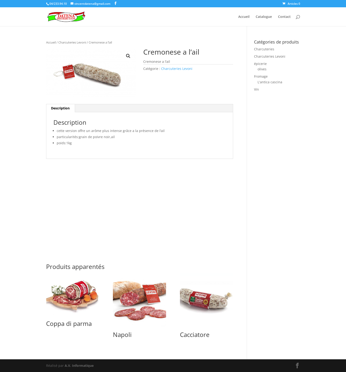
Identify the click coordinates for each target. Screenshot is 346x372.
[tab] (60, 108)
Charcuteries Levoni (72, 42)
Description (60, 108)
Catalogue (264, 17)
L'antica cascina (270, 82)
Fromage (261, 76)
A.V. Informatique (79, 365)
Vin (256, 89)
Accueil (244, 17)
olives (262, 69)
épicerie (260, 63)
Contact (284, 17)
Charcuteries (264, 49)
